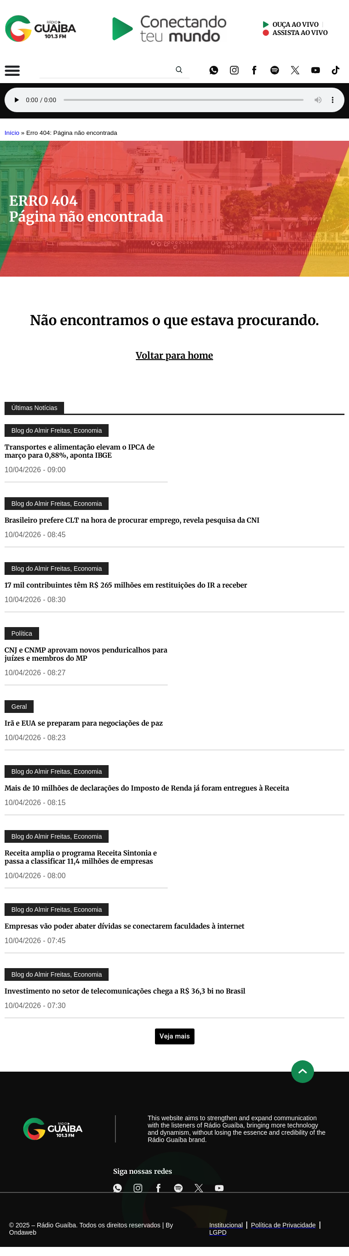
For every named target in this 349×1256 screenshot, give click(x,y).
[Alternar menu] (12, 70)
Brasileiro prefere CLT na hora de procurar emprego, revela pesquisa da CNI (132, 520)
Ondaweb (22, 1232)
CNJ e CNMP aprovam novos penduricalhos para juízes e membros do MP (86, 654)
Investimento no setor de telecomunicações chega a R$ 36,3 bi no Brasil (125, 991)
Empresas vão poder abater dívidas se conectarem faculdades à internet (124, 926)
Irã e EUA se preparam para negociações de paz (84, 723)
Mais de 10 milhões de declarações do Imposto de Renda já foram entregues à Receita (147, 788)
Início (12, 132)
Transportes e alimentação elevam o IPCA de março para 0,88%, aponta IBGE (80, 451)
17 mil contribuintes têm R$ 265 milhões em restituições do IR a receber (126, 585)
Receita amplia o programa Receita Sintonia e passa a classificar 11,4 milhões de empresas (81, 857)
